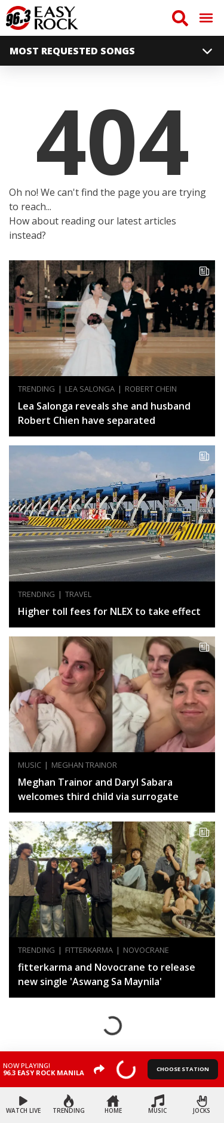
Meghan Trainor (84, 765)
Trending (36, 389)
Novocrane (146, 950)
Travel (78, 594)
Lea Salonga (90, 389)
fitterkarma (89, 950)
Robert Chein (151, 389)
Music (29, 765)
